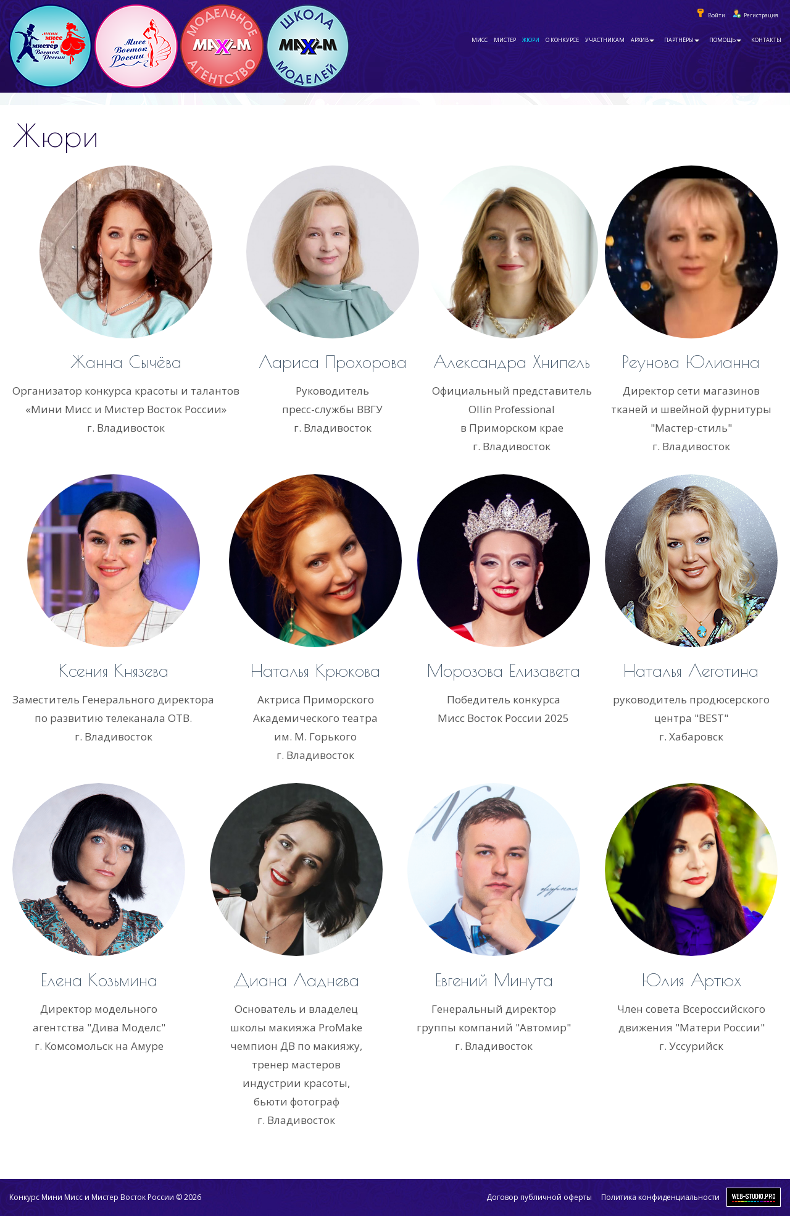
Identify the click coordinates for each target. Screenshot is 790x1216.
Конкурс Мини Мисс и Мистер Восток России (91, 1197)
